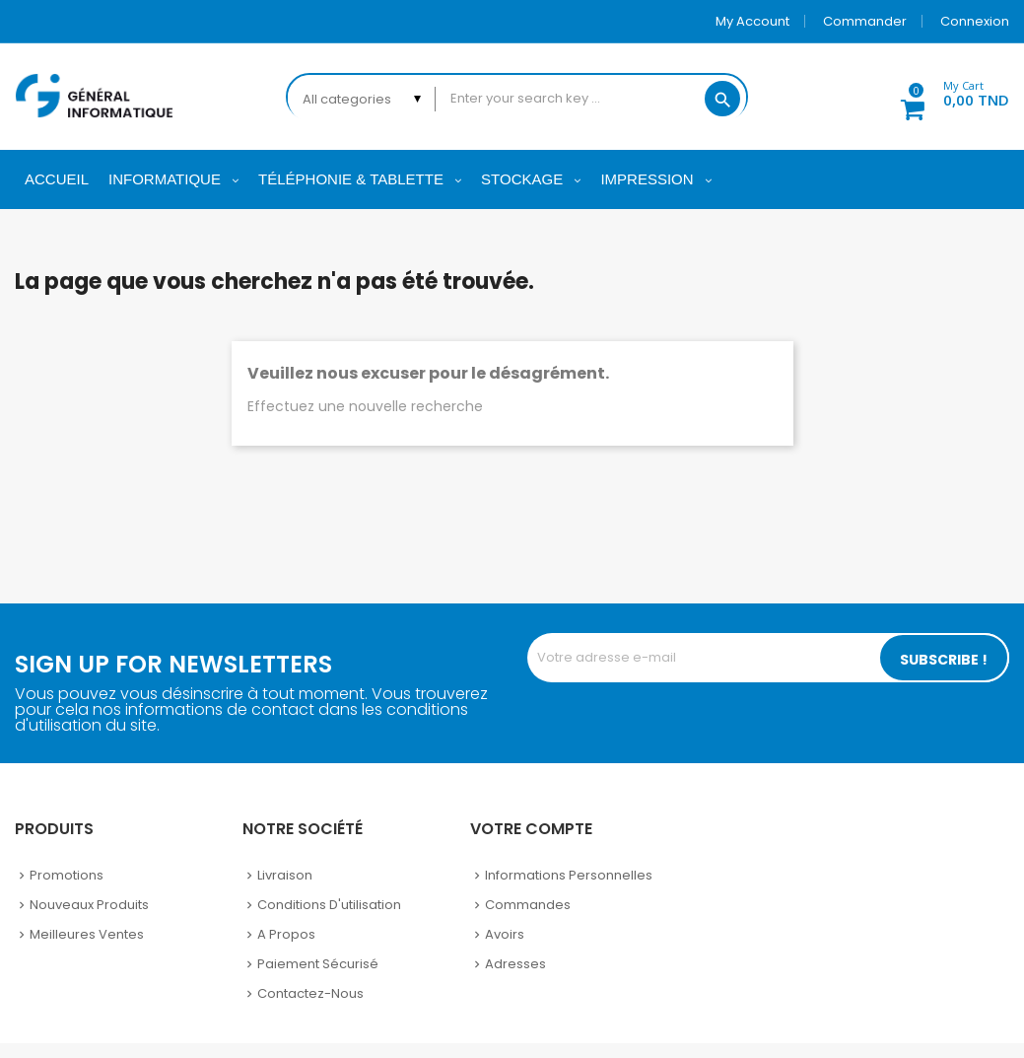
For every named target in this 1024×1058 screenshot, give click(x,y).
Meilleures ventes (87, 934)
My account (752, 21)
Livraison (284, 875)
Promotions (66, 875)
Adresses (515, 963)
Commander (865, 21)
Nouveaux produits (89, 904)
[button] (944, 96)
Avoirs (504, 934)
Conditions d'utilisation (329, 904)
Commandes (528, 904)
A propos (286, 934)
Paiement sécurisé (317, 963)
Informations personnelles (568, 875)
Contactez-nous (310, 993)
